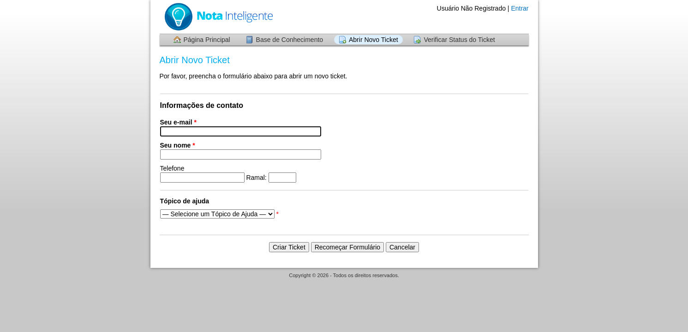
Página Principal (207, 39)
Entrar (519, 8)
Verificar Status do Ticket (459, 39)
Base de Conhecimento (289, 39)
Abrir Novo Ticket (373, 39)
